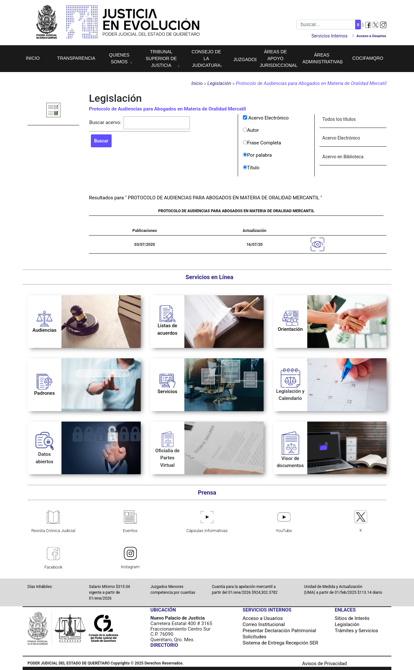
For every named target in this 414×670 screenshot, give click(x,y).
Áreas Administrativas (322, 58)
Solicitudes (255, 637)
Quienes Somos (119, 58)
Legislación (219, 83)
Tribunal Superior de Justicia (161, 58)
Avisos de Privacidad (324, 663)
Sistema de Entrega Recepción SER (280, 643)
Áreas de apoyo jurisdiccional (279, 58)
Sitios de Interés (352, 618)
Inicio (33, 58)
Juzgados (244, 59)
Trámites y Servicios (356, 630)
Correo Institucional (264, 624)
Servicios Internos (329, 35)
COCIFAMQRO (367, 58)
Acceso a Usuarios (263, 618)
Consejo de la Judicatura (206, 58)
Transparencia (76, 58)
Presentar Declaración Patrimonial (279, 630)
